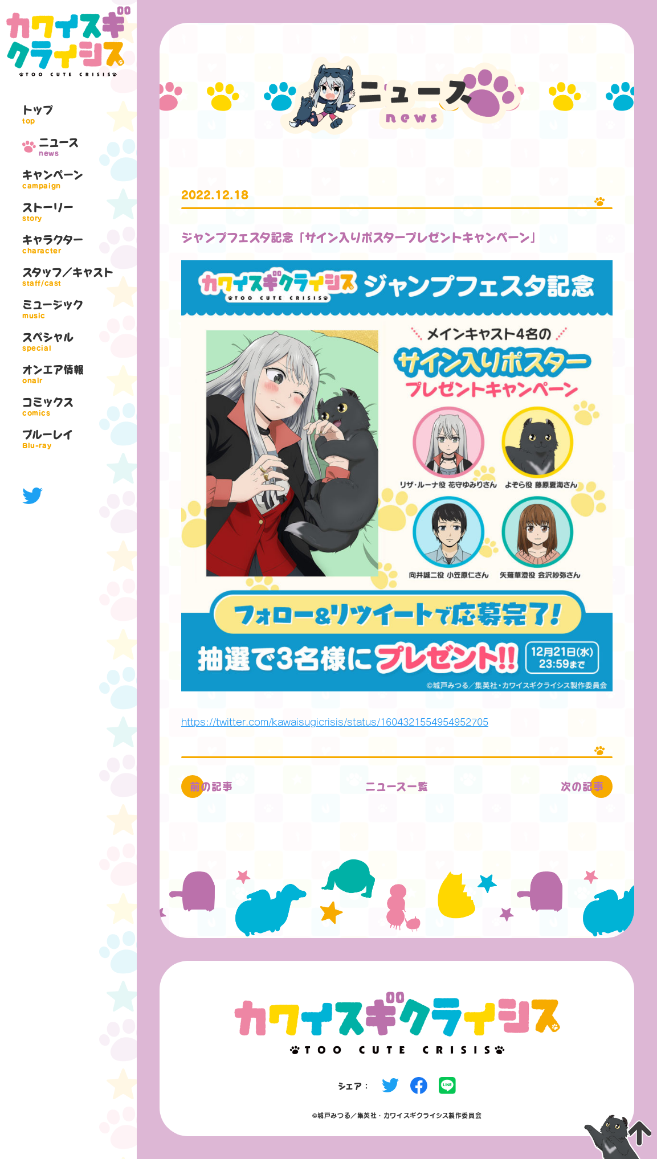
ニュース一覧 (397, 786)
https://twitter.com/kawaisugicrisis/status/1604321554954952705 (334, 721)
